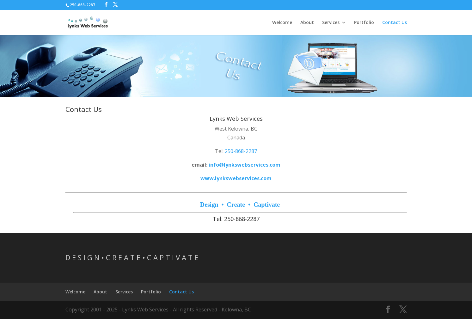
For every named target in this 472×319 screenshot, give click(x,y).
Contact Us (394, 22)
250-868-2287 (241, 151)
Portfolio (364, 22)
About (307, 22)
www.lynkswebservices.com (236, 178)
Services (331, 22)
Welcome (282, 22)
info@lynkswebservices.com (244, 164)
